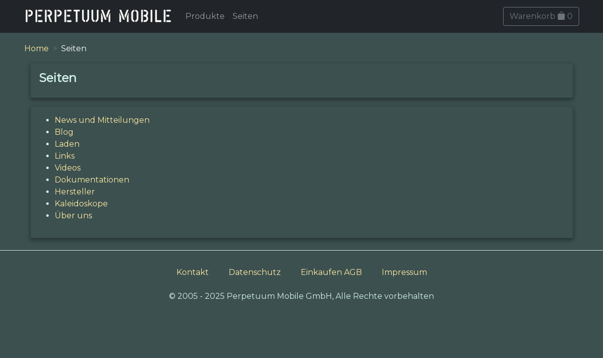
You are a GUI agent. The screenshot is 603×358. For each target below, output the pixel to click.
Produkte (205, 16)
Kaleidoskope (81, 203)
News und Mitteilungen (102, 120)
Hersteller (75, 191)
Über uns (73, 215)
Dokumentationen (92, 179)
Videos (68, 168)
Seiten (245, 16)
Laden (67, 144)
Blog (64, 132)
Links (65, 156)
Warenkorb (541, 16)
